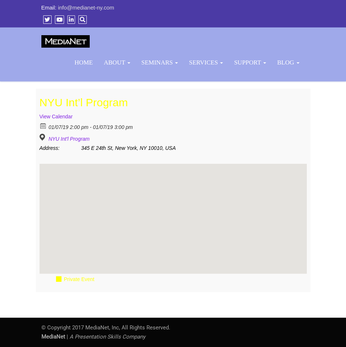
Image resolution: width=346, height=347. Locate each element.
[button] (173, 212)
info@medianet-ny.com (86, 7)
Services (206, 62)
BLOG (288, 62)
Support (250, 62)
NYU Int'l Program (68, 139)
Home (83, 62)
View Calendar (56, 116)
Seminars (159, 62)
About (117, 62)
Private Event (79, 279)
